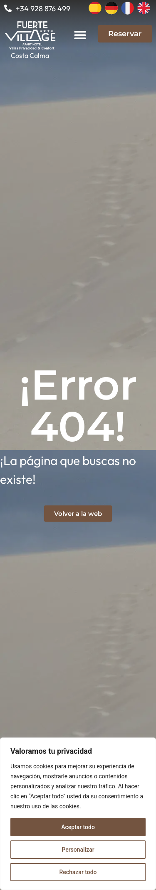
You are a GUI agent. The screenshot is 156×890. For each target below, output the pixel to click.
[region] (78, 814)
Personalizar (78, 849)
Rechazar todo (78, 872)
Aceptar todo (78, 827)
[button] (80, 35)
